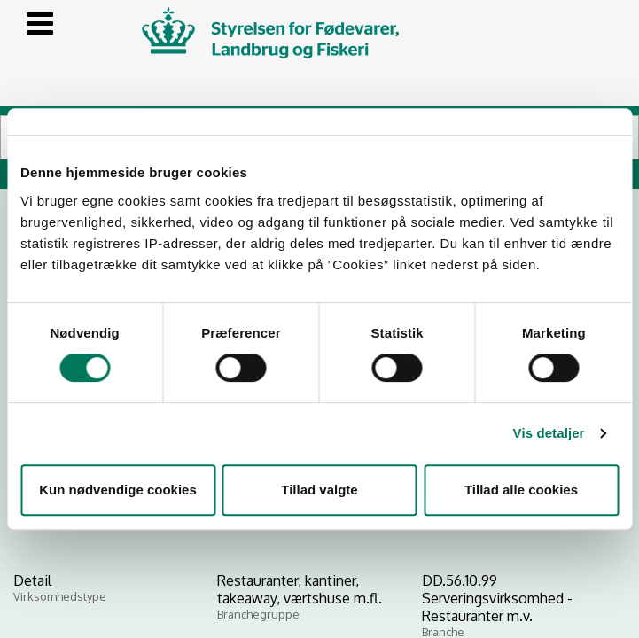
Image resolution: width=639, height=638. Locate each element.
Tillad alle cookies (521, 489)
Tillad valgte (319, 489)
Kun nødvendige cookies (118, 489)
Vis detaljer (549, 432)
